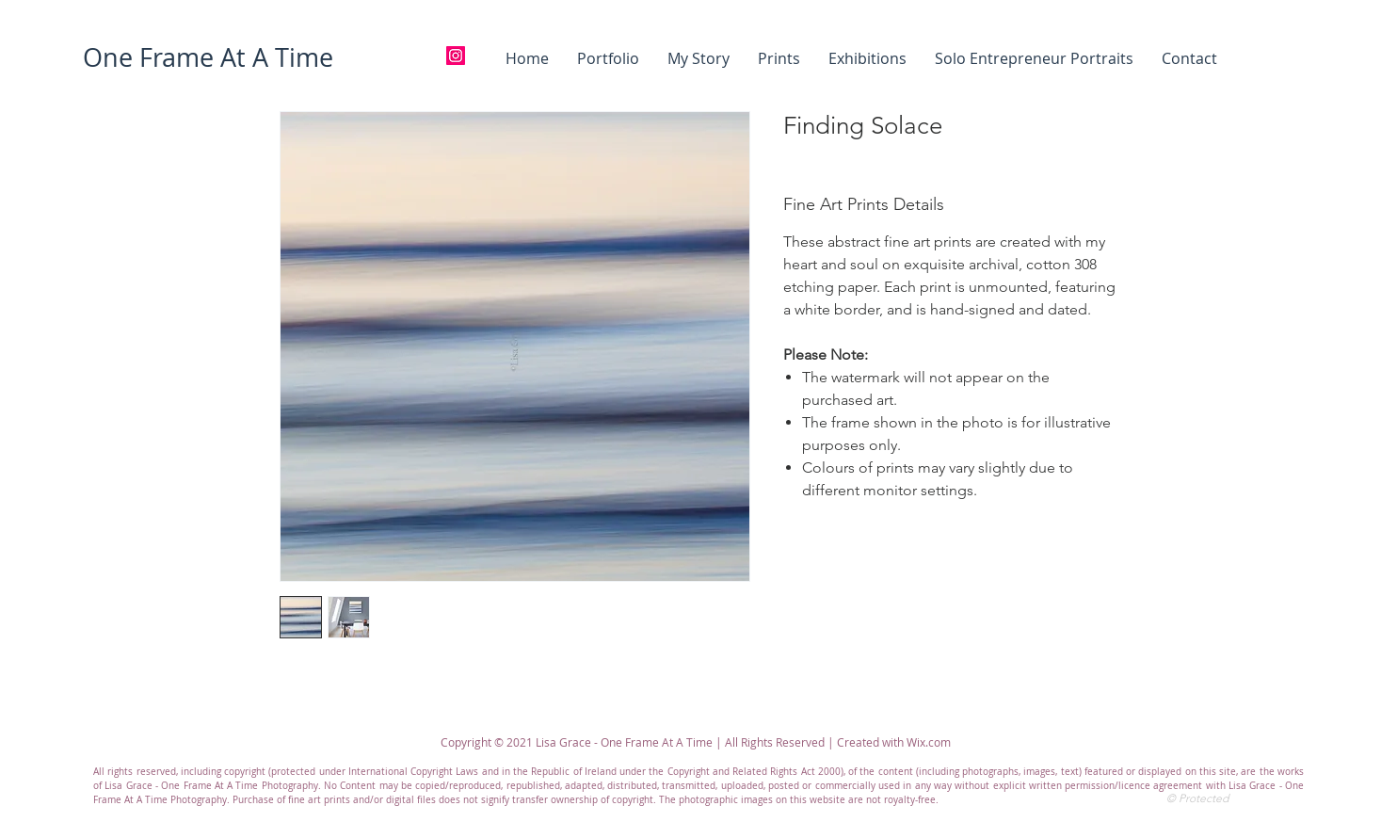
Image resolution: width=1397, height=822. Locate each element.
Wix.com (929, 741)
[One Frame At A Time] (207, 58)
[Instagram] (455, 55)
